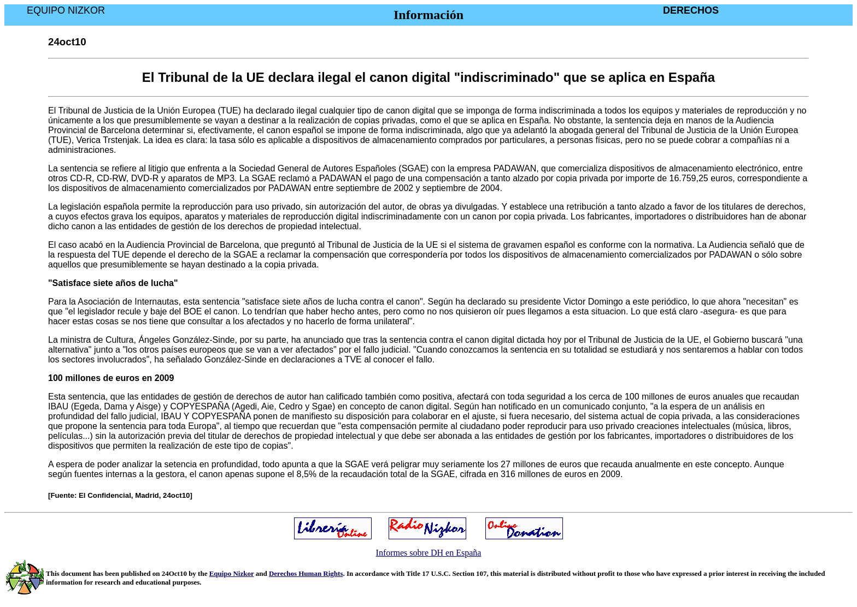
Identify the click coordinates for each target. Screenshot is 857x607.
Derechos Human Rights (306, 573)
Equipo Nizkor (231, 573)
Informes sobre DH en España (429, 552)
